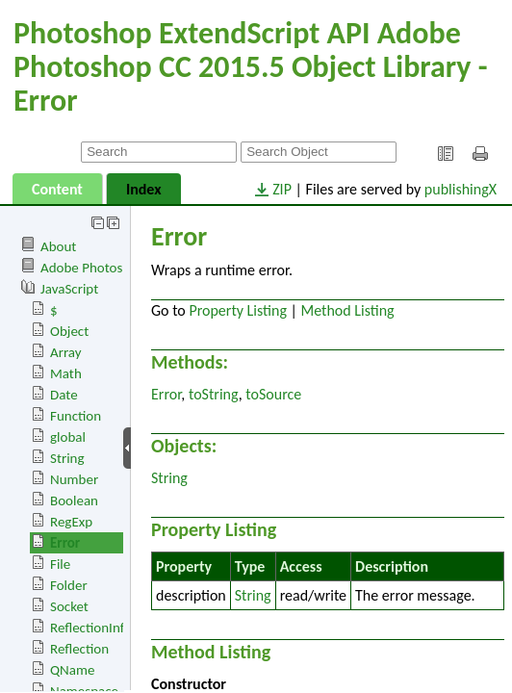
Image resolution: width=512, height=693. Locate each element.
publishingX (460, 189)
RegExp (71, 521)
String (67, 458)
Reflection (79, 648)
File (60, 564)
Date (64, 394)
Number (74, 479)
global (68, 437)
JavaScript (69, 288)
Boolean (74, 500)
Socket (69, 606)
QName (72, 670)
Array (66, 352)
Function (75, 415)
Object (69, 331)
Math (66, 373)
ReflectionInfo (91, 627)
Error (65, 543)
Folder (69, 585)
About (58, 246)
